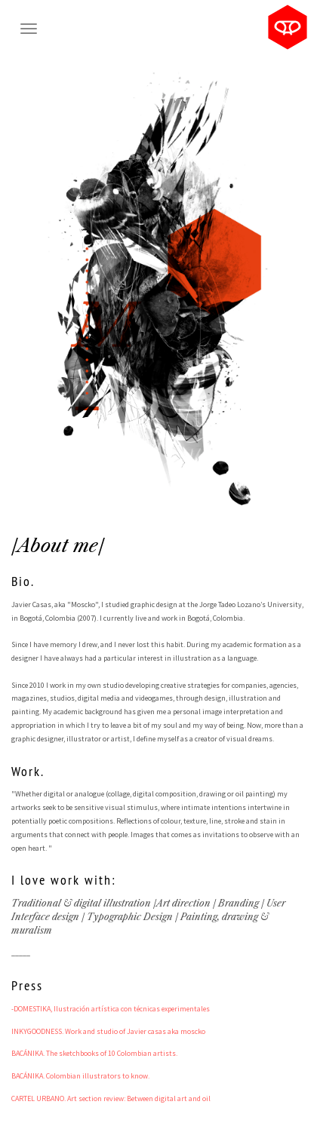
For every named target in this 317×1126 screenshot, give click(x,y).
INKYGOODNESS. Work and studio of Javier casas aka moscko (108, 1031)
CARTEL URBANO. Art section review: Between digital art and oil (111, 1098)
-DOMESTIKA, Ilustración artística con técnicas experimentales (110, 1009)
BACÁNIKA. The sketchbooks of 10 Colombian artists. (94, 1053)
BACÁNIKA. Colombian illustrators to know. (80, 1076)
